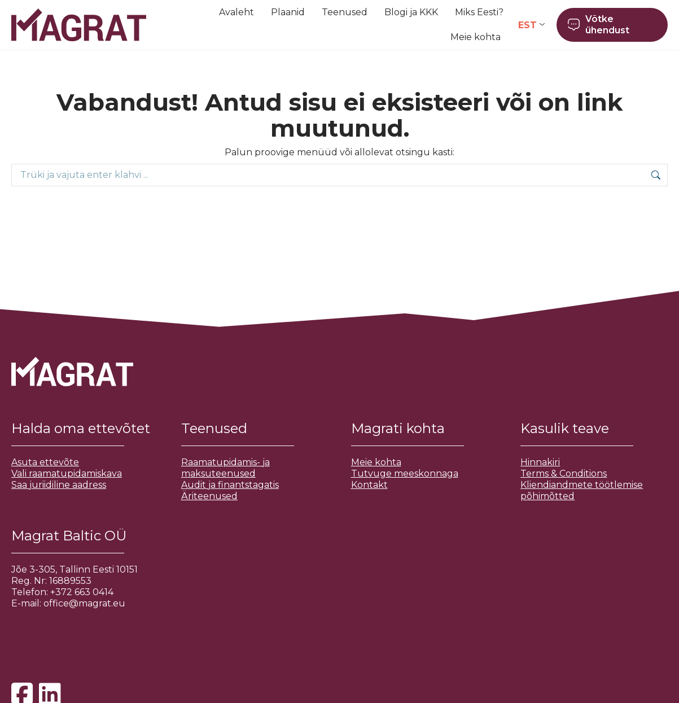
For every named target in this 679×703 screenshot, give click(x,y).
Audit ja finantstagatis (230, 484)
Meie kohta (376, 462)
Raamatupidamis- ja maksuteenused (225, 468)
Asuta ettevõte (45, 462)
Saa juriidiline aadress (58, 484)
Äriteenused (209, 496)
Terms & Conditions (563, 473)
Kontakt (369, 484)
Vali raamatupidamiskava (66, 473)
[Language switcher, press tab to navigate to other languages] (531, 25)
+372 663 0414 (81, 592)
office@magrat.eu (84, 603)
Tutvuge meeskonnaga (404, 473)
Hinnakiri (540, 462)
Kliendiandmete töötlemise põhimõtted (581, 490)
